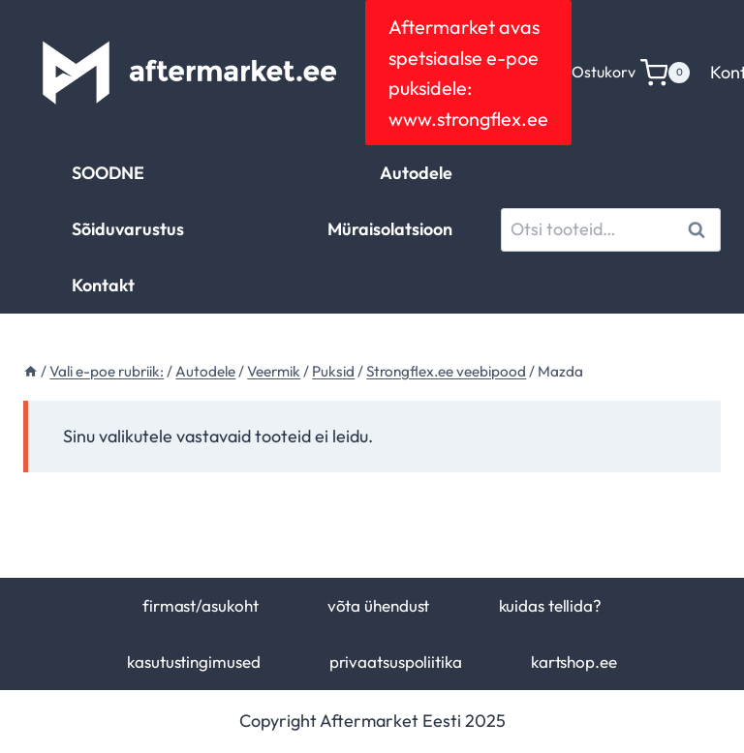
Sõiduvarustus (128, 229)
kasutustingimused (193, 661)
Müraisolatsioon (389, 229)
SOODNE (108, 173)
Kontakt (103, 285)
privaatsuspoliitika (395, 661)
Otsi (700, 229)
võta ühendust (378, 605)
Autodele (416, 173)
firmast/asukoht (200, 605)
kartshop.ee (574, 661)
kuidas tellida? (550, 605)
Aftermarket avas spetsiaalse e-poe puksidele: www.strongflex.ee (468, 73)
